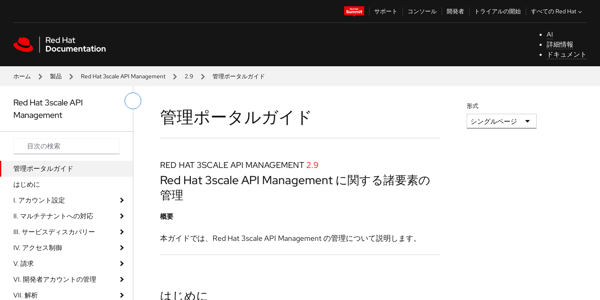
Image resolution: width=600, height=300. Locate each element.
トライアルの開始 (497, 11)
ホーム (22, 76)
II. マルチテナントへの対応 (53, 216)
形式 (472, 106)
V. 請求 (23, 263)
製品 (56, 76)
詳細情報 (560, 44)
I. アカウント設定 (39, 200)
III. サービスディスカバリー (54, 232)
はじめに (26, 184)
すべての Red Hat (557, 11)
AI (550, 34)
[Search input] (66, 146)
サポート (386, 11)
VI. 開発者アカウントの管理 (54, 279)
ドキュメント (567, 54)
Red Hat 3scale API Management (123, 76)
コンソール (422, 11)
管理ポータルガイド (43, 168)
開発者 (455, 11)
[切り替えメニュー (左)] (133, 100)
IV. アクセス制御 (37, 247)
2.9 (189, 76)
